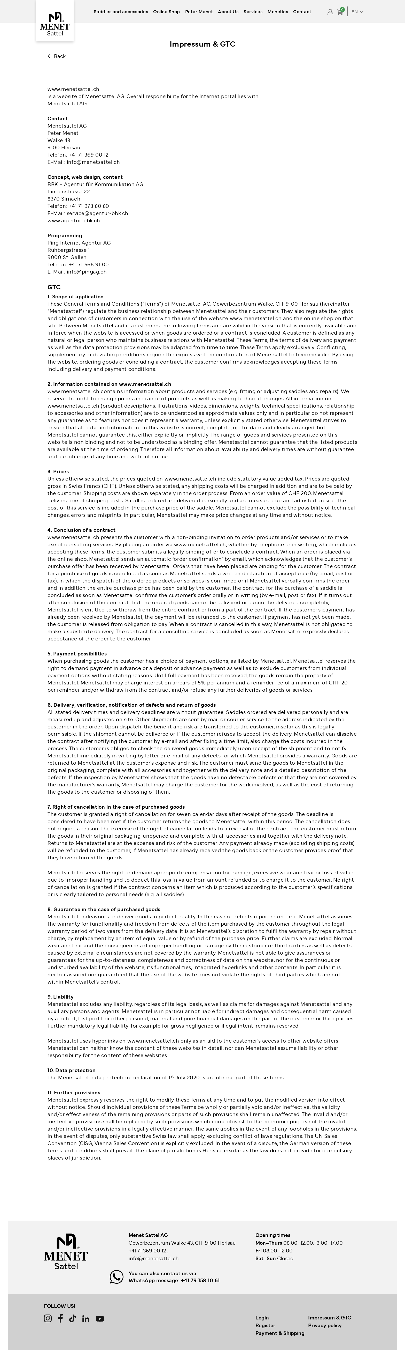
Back (60, 56)
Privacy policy (325, 1325)
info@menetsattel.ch (154, 1258)
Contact (302, 11)
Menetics (278, 11)
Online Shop (166, 11)
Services (253, 11)
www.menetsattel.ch (145, 384)
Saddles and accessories (121, 11)
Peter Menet (199, 11)
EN (355, 11)
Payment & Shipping (280, 1333)
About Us (228, 11)
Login (262, 1317)
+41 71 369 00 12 (148, 1250)
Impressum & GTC (329, 1317)
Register (265, 1325)
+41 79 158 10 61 (200, 1280)
